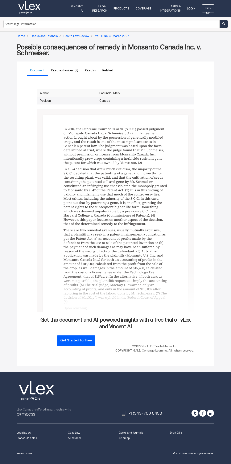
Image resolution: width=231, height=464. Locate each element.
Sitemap (124, 438)
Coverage (143, 8)
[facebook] (202, 413)
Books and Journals (131, 432)
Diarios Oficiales (27, 438)
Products (121, 8)
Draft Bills (176, 432)
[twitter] (194, 413)
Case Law (74, 432)
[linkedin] (210, 413)
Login (191, 8)
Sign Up (208, 9)
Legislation (24, 432)
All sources (74, 438)
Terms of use (24, 453)
